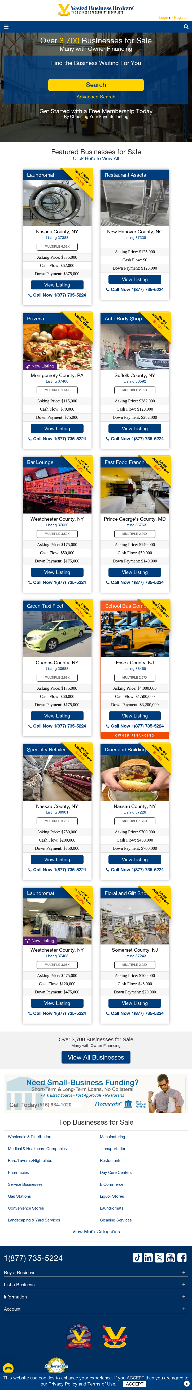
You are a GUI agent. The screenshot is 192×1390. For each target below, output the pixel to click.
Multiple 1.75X (135, 821)
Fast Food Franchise (128, 462)
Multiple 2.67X (135, 677)
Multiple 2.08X (135, 965)
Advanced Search (96, 96)
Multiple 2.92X (57, 677)
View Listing (57, 285)
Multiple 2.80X (135, 534)
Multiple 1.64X (57, 390)
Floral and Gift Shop (127, 893)
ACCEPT (134, 1384)
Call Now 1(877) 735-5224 (57, 295)
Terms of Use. (102, 1384)
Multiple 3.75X (57, 821)
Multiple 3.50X (57, 534)
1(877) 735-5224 (33, 1257)
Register (181, 17)
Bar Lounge (40, 462)
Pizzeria (35, 318)
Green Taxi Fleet (45, 606)
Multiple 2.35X (135, 390)
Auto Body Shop (123, 318)
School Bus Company (130, 606)
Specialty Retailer (46, 749)
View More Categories (96, 1231)
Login (163, 17)
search (96, 84)
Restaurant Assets (125, 175)
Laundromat (40, 175)
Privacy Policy (63, 1384)
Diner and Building (125, 749)
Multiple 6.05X (57, 246)
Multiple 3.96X (57, 965)
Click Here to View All (96, 158)
